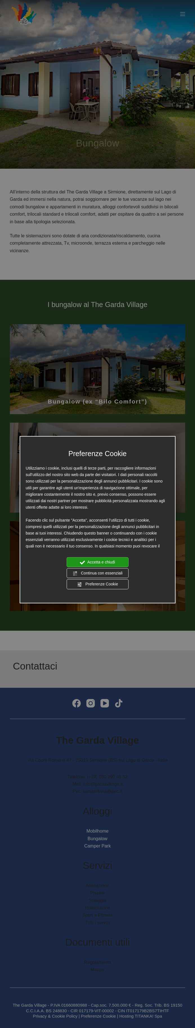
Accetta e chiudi (97, 562)
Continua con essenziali (98, 573)
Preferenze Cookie (97, 584)
